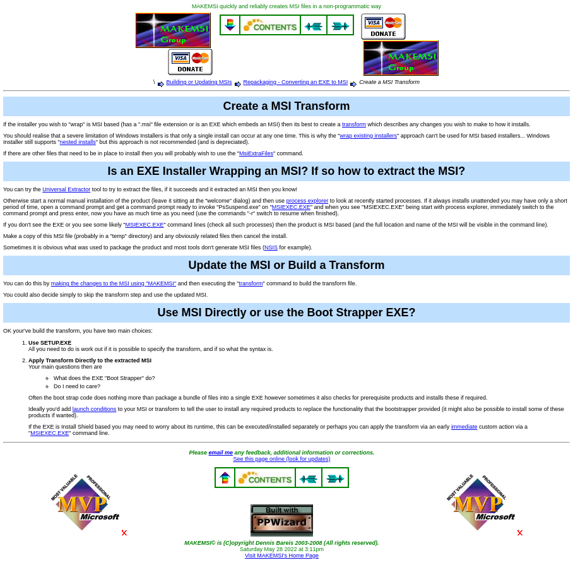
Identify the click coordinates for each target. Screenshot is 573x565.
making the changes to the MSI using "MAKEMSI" (113, 283)
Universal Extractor (66, 189)
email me (220, 452)
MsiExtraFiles (256, 153)
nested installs (78, 142)
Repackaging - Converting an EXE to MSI (296, 82)
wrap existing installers (368, 136)
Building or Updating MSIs (199, 82)
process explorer (307, 201)
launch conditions (95, 409)
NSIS (271, 247)
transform (354, 124)
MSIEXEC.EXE (291, 207)
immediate (464, 427)
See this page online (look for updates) (281, 459)
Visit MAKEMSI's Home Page (282, 555)
